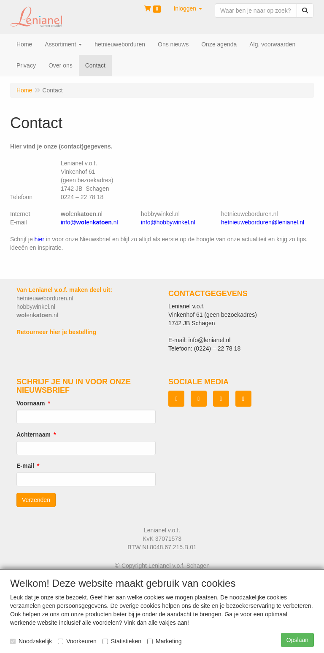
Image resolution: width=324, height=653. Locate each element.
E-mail (25, 465)
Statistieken (122, 641)
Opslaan (297, 640)
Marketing (164, 641)
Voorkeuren (77, 641)
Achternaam (33, 434)
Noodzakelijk (31, 641)
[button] (187, 8)
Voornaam (30, 403)
